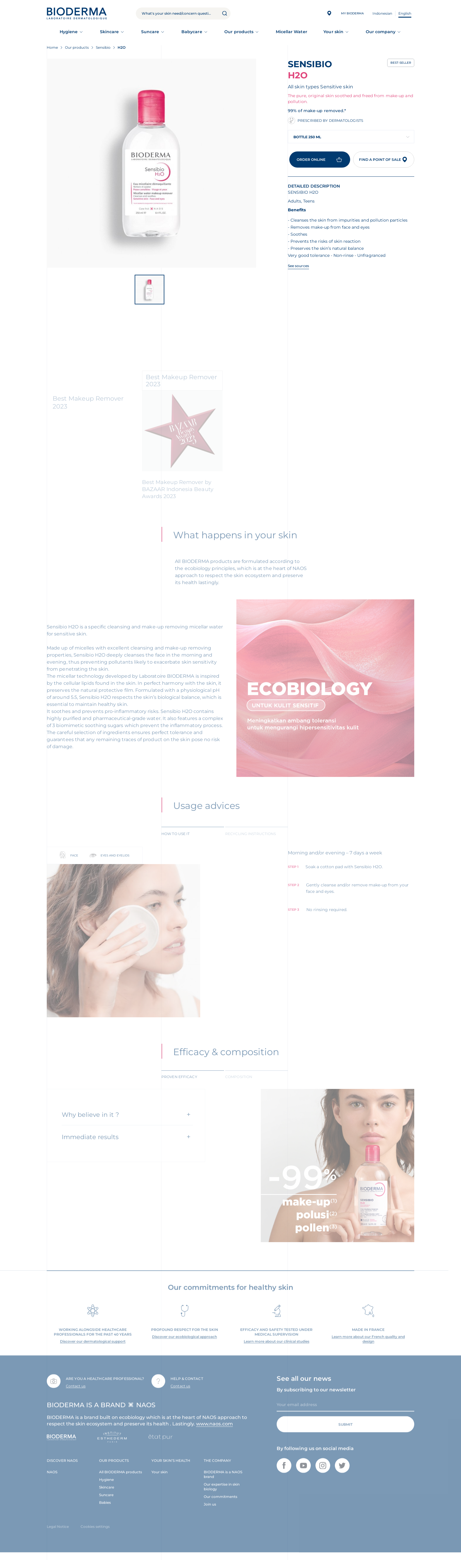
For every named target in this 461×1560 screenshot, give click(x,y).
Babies (105, 1509)
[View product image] (151, 163)
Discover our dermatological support (93, 1348)
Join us (210, 1511)
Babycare (191, 31)
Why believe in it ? (90, 1121)
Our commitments (220, 1504)
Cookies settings (95, 1534)
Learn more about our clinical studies (276, 1348)
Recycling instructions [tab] (250, 841)
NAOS (52, 1479)
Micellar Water (291, 31)
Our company (381, 31)
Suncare (150, 31)
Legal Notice (58, 1534)
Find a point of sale (383, 159)
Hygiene (69, 31)
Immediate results (90, 1144)
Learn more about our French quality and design (368, 1346)
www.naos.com (214, 1431)
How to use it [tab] (175, 841)
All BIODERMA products (120, 1479)
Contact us (76, 1393)
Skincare (109, 31)
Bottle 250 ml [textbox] (307, 137)
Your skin (333, 31)
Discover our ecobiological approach (184, 1344)
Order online (320, 159)
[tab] (192, 840)
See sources (298, 266)
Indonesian (382, 13)
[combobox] (351, 136)
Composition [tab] (238, 1084)
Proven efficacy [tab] (179, 1084)
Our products (238, 31)
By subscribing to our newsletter (316, 1397)
